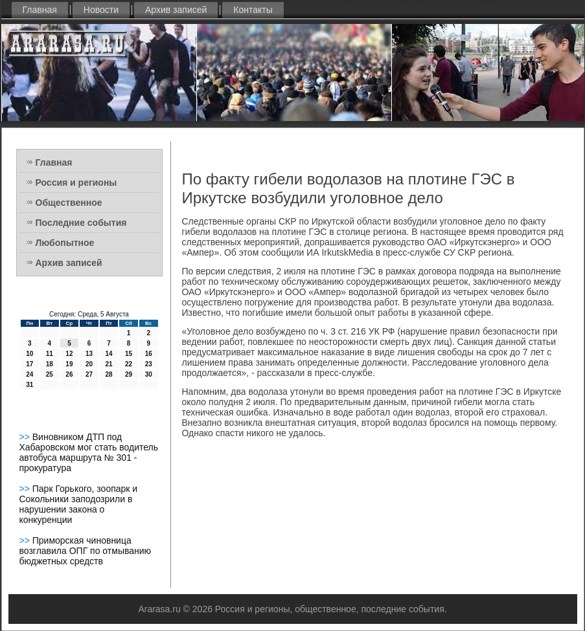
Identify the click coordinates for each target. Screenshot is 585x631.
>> (25, 437)
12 (69, 353)
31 (29, 384)
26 (69, 374)
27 (89, 374)
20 (89, 364)
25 (49, 374)
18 (49, 364)
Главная (40, 10)
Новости (101, 10)
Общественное (69, 202)
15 (128, 353)
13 (89, 353)
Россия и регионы (76, 182)
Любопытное (65, 243)
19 (69, 364)
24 (29, 374)
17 (29, 364)
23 (148, 364)
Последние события (81, 222)
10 (29, 353)
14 (108, 353)
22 (128, 364)
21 (108, 364)
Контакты (252, 10)
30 (148, 374)
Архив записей (176, 10)
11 (49, 353)
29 (128, 374)
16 (148, 353)
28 (108, 374)
